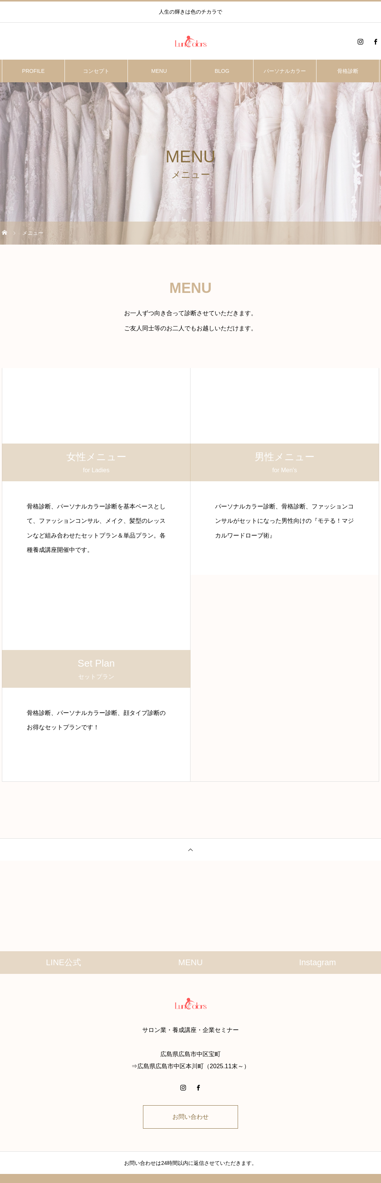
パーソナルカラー (285, 71)
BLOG (222, 71)
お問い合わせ (190, 1117)
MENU (159, 71)
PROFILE (33, 71)
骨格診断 (347, 71)
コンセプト (96, 71)
